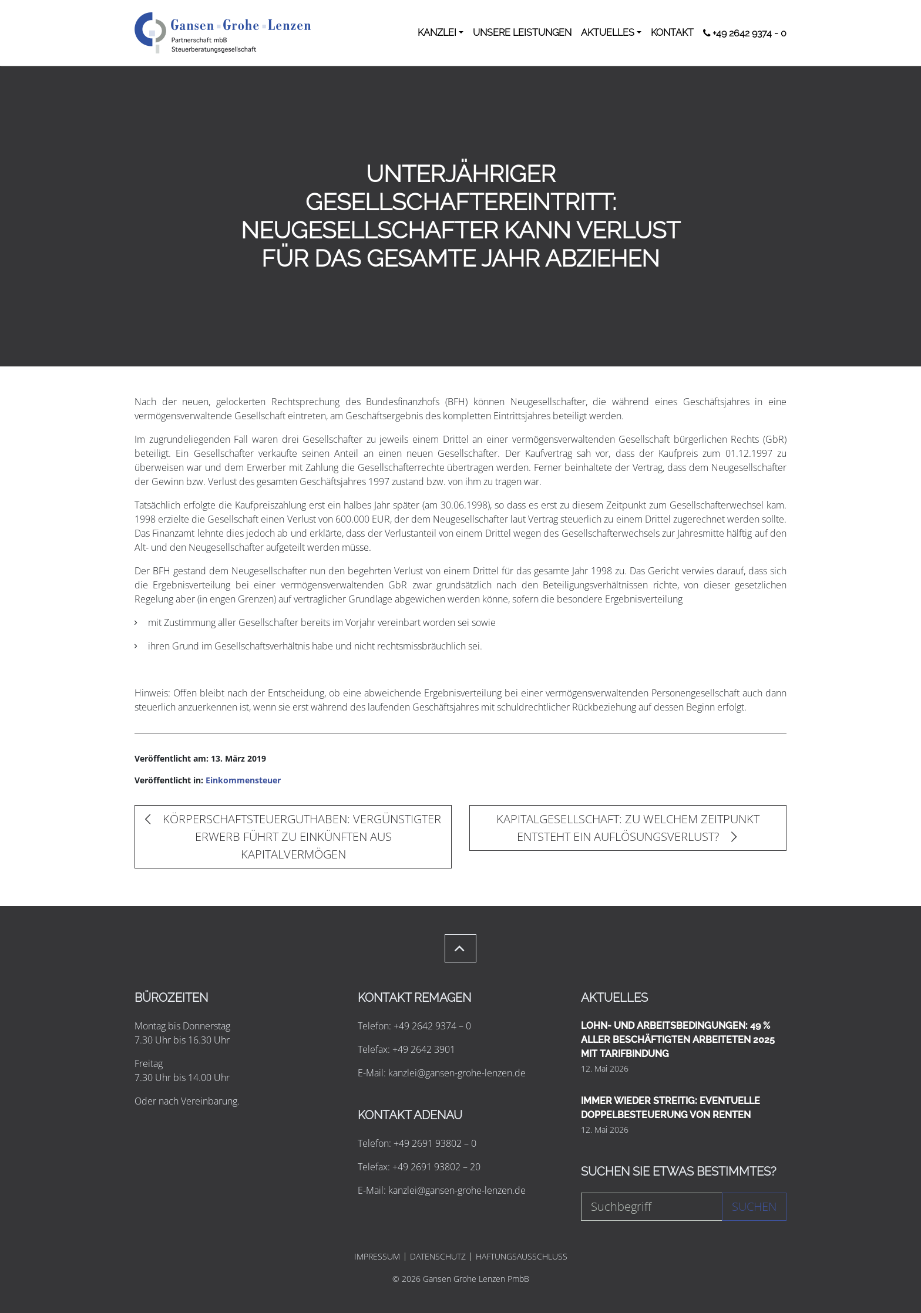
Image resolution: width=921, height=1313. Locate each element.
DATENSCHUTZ (438, 1257)
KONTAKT (672, 32)
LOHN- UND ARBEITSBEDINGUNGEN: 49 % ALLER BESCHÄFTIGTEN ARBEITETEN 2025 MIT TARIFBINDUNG (678, 1039)
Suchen (754, 1206)
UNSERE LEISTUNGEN (522, 32)
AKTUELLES (607, 32)
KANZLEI (437, 32)
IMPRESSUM (377, 1257)
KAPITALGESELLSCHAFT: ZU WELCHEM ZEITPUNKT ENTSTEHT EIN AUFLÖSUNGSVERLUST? (627, 827)
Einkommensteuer (243, 780)
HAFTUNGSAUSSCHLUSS (521, 1257)
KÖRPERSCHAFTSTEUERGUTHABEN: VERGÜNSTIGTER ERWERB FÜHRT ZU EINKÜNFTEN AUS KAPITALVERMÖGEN (293, 836)
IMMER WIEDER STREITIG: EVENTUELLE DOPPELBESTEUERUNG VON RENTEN (670, 1107)
